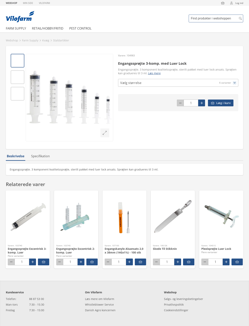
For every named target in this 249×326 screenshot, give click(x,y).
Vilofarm (44, 3)
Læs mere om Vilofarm (99, 299)
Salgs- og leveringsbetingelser (183, 299)
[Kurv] (223, 3)
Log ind (235, 3)
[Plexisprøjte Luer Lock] (237, 262)
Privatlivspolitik (174, 304)
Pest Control (80, 28)
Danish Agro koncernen (100, 310)
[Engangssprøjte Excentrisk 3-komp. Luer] (43, 262)
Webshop (11, 3)
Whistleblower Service (99, 304)
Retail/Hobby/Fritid (47, 28)
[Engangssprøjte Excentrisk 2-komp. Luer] (92, 262)
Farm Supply (16, 28)
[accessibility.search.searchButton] (240, 18)
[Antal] (191, 103)
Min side (28, 3)
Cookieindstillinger (176, 310)
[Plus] (201, 103)
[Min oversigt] (20, 16)
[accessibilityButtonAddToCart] (220, 103)
